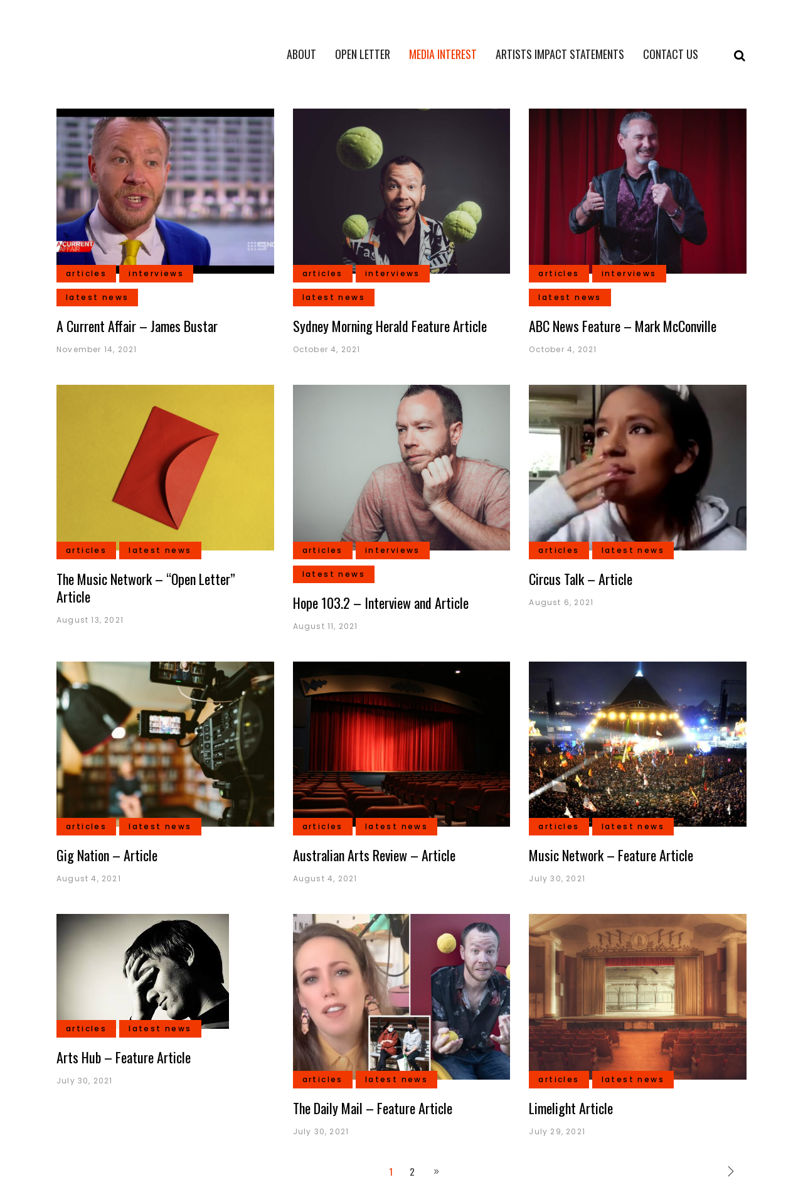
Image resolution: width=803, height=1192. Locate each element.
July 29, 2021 (557, 1131)
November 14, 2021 (96, 349)
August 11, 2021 (325, 626)
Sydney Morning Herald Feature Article (390, 326)
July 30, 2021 (557, 878)
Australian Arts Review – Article (374, 855)
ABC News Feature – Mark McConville (622, 326)
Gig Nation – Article (106, 855)
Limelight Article (571, 1108)
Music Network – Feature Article (611, 855)
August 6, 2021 (561, 602)
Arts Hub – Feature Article (123, 1057)
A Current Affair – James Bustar (137, 326)
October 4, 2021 (327, 349)
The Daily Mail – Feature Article (372, 1108)
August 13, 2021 (90, 620)
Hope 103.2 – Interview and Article (381, 603)
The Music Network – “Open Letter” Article (145, 587)
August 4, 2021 (88, 878)
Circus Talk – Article (580, 579)
